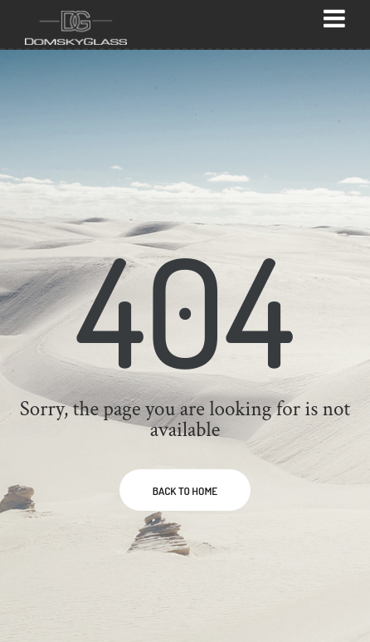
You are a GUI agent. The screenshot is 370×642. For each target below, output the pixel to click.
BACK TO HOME (185, 490)
